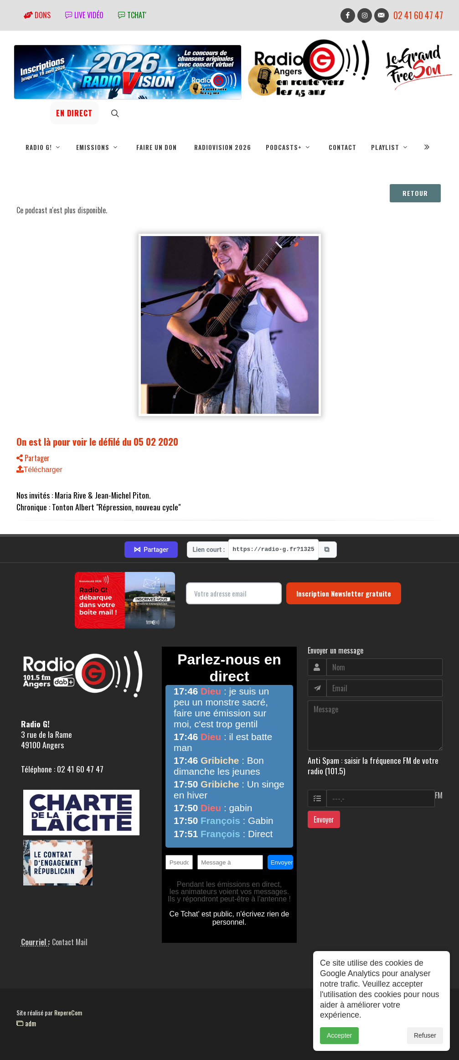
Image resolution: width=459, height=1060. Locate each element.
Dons (37, 15)
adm (26, 1023)
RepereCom (68, 1012)
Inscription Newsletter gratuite (343, 593)
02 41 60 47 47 (418, 15)
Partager (33, 458)
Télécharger (39, 469)
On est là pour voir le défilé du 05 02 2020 (97, 441)
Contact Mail (70, 942)
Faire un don (156, 147)
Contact (342, 147)
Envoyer (324, 819)
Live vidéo (84, 15)
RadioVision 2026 (222, 147)
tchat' (132, 15)
